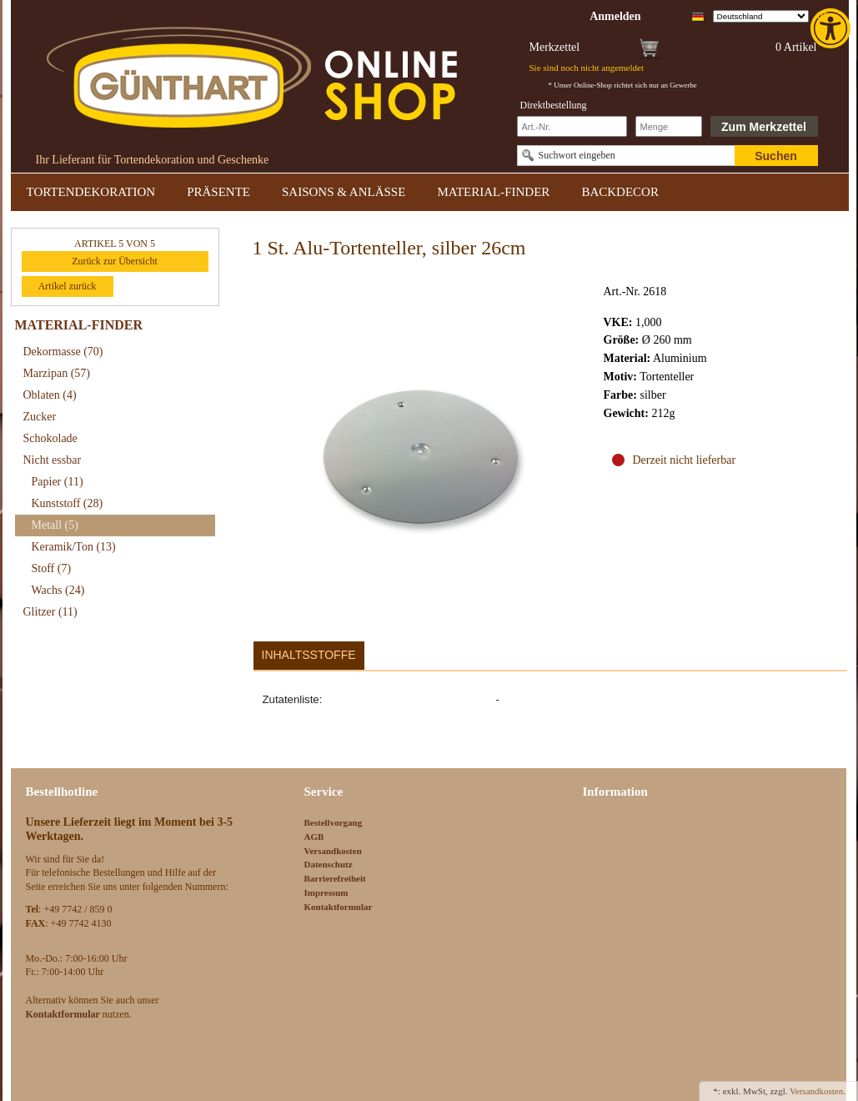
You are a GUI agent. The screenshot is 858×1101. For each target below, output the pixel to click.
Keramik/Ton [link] (74, 546)
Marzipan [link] (56, 373)
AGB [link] (314, 837)
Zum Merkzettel (763, 126)
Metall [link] (55, 525)
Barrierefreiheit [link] (335, 878)
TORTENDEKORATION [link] (91, 192)
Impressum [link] (326, 892)
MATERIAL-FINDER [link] (493, 192)
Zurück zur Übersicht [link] (115, 261)
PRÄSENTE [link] (218, 192)
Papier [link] (57, 481)
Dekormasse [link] (63, 351)
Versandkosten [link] (333, 851)
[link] (832, 28)
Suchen (776, 156)
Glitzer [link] (50, 612)
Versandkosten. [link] (817, 1091)
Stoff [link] (52, 568)
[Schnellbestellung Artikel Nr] (572, 126)
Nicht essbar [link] (52, 460)
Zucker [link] (40, 416)
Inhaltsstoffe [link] (309, 654)
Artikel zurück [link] (67, 286)
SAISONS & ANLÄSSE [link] (343, 192)
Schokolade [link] (50, 438)
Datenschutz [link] (328, 864)
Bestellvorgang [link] (333, 822)
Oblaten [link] (50, 395)
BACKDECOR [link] (620, 192)
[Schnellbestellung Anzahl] (668, 126)
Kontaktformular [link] (338, 907)
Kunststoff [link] (67, 503)
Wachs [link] (58, 590)
